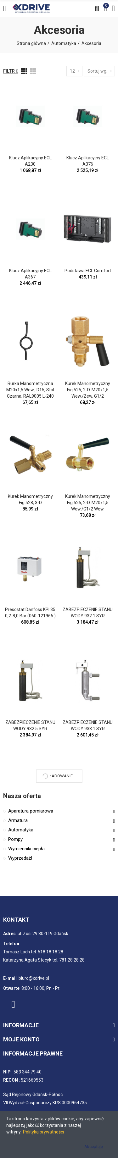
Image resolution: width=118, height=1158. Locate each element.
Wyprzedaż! (20, 858)
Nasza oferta (22, 796)
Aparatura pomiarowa (30, 811)
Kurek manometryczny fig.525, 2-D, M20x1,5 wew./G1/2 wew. (87, 502)
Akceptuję (93, 1146)
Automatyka (20, 830)
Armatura (18, 820)
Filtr (9, 71)
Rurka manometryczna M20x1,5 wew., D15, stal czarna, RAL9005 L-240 (30, 390)
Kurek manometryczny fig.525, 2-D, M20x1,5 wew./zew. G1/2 (87, 390)
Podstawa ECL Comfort (88, 270)
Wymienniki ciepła (26, 849)
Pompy (15, 839)
